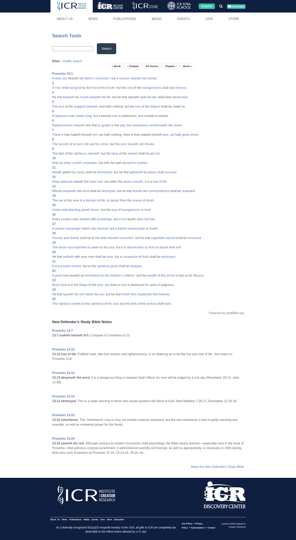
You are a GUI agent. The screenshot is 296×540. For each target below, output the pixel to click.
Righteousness (62, 125)
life (87, 144)
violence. (181, 87)
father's (89, 78)
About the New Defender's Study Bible (217, 466)
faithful (122, 228)
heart (92, 181)
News (93, 19)
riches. (194, 134)
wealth (152, 275)
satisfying (96, 303)
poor (124, 144)
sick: (100, 181)
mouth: (111, 87)
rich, (95, 134)
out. (157, 153)
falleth (86, 228)
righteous (61, 116)
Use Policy (187, 523)
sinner (170, 275)
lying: (89, 116)
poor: (100, 285)
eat (71, 87)
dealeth (84, 219)
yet (172, 134)
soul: (112, 247)
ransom (63, 144)
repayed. (136, 266)
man (58, 87)
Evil (54, 266)
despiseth (69, 191)
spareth (68, 294)
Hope (56, 181)
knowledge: (105, 219)
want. (168, 303)
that (124, 285)
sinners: (76, 266)
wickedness (140, 125)
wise (58, 78)
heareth (135, 78)
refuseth (113, 238)
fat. (183, 106)
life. (165, 181)
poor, (165, 134)
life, (103, 200)
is (62, 134)
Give (209, 19)
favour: (95, 209)
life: (108, 97)
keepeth (68, 97)
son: (102, 294)
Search (107, 48)
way (114, 209)
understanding (70, 209)
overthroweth (158, 125)
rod (81, 294)
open (140, 219)
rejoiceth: (93, 153)
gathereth (136, 172)
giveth (85, 209)
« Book (116, 66)
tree (155, 181)
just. (201, 275)
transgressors (151, 87)
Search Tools (66, 35)
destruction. (181, 97)
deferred (66, 181)
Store (234, 19)
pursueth (64, 266)
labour (152, 172)
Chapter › (171, 66)
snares (137, 200)
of (158, 285)
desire (127, 181)
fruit (94, 87)
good (77, 87)
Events (183, 19)
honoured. (195, 238)
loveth (125, 294)
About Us (65, 19)
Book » (187, 66)
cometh (76, 162)
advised (127, 162)
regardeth (158, 238)
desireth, (93, 106)
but (95, 116)
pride (67, 162)
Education (119, 519)
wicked (132, 153)
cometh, (138, 181)
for (147, 285)
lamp (115, 153)
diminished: (105, 172)
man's (80, 144)
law (60, 200)
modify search (72, 61)
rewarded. (189, 191)
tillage (83, 285)
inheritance (92, 275)
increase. (171, 172)
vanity (80, 172)
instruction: (102, 78)
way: (123, 125)
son (64, 78)
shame (74, 238)
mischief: (103, 228)
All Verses (152, 66)
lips (154, 97)
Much (56, 285)
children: (129, 275)
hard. (147, 209)
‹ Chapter (133, 66)
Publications (124, 19)
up (186, 275)
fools (151, 247)
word (85, 191)
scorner (124, 78)
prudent (66, 219)
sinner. (178, 125)
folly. (152, 219)
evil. (179, 247)
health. (154, 228)
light (61, 153)
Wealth (57, 172)
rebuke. (152, 78)
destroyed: (109, 191)
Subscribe (236, 6)
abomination (135, 247)
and (140, 116)
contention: (90, 162)
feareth (137, 191)
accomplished (77, 247)
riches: (104, 144)
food (64, 285)
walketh (68, 256)
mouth (84, 97)
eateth (76, 303)
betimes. (165, 294)
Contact (211, 528)
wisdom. (142, 162)
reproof (170, 238)
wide (143, 97)
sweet (95, 247)
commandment (158, 191)
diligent (155, 106)
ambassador (136, 228)
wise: (110, 256)
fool (124, 219)
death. (150, 200)
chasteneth (144, 294)
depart (114, 200)
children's (116, 275)
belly (134, 303)
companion (130, 256)
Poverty (57, 238)
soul (130, 87)
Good (56, 209)
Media (157, 19)
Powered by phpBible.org (226, 313)
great (185, 134)
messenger (73, 228)
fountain (91, 200)
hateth (80, 116)
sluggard (80, 106)
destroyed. (168, 256)
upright (106, 125)
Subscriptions (198, 528)
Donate (206, 6)
